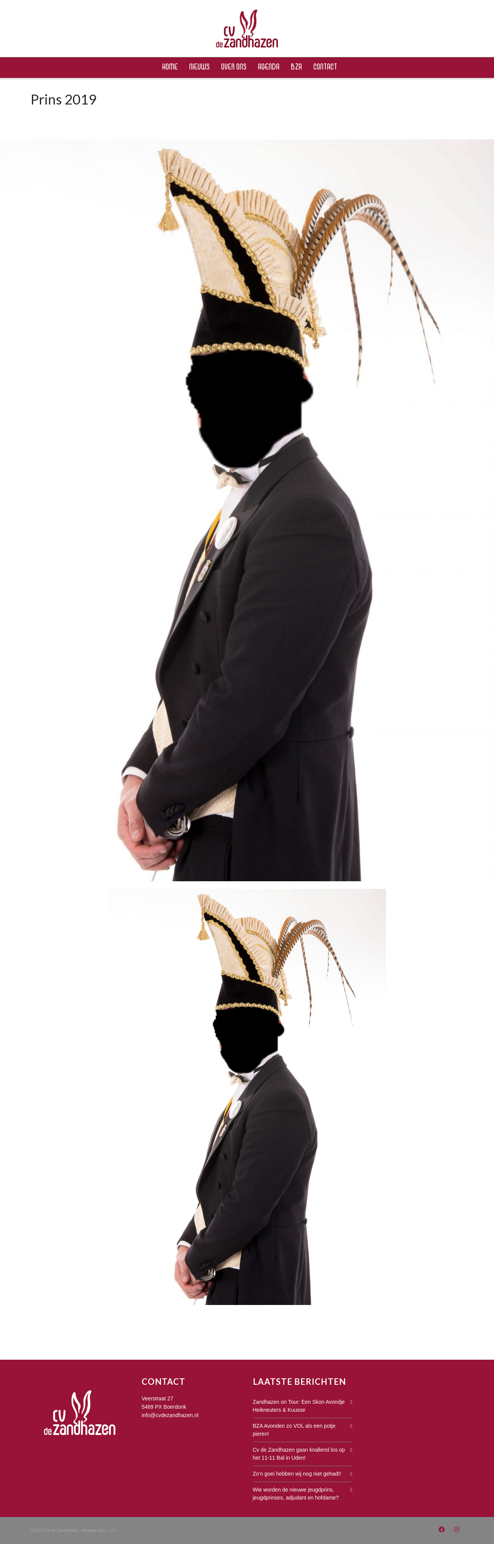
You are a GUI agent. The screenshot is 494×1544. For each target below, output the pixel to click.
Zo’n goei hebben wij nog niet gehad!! (297, 1474)
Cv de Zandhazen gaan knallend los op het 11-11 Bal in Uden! (299, 1454)
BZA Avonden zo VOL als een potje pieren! (294, 1430)
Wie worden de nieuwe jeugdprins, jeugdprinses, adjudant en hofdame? (296, 1494)
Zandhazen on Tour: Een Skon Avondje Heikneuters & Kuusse (299, 1406)
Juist (112, 1530)
